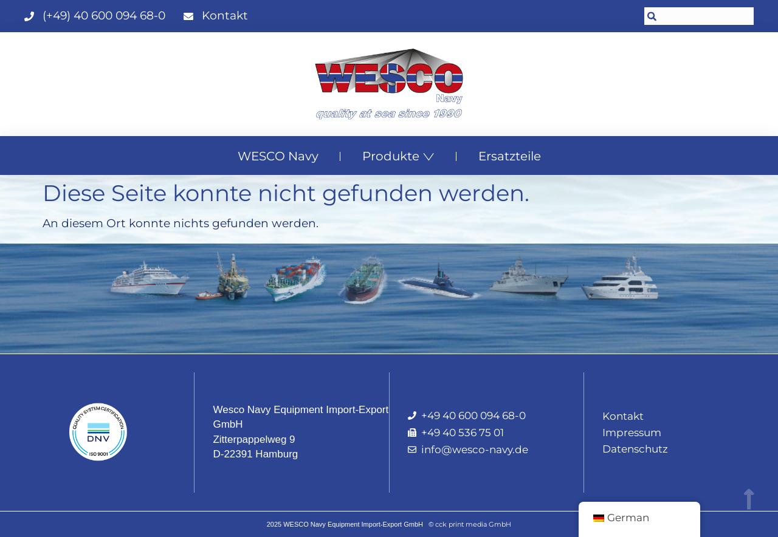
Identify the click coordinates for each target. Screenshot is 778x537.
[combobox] (699, 16)
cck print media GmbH (473, 524)
